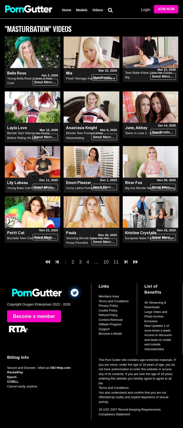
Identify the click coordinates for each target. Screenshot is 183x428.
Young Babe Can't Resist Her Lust (30, 188)
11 (116, 261)
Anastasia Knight (81, 128)
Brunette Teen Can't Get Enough (29, 238)
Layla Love (17, 128)
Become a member (34, 316)
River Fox (133, 182)
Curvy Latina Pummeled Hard (86, 188)
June (129, 128)
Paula (71, 233)
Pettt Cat (16, 233)
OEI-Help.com (60, 368)
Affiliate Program (110, 324)
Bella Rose (16, 73)
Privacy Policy (108, 305)
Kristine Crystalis (141, 233)
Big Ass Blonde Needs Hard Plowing (150, 188)
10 (106, 261)
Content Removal (110, 320)
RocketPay (15, 372)
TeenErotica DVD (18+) (105, 77)
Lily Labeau (17, 182)
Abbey (141, 128)
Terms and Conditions (114, 301)
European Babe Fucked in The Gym (149, 238)
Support (104, 329)
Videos (97, 10)
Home (66, 10)
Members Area (109, 296)
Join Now (166, 9)
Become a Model (110, 333)
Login (145, 10)
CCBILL (13, 381)
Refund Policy (108, 315)
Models (81, 10)
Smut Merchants (46, 82)
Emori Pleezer (78, 182)
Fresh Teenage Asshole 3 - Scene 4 (90, 78)
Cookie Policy (108, 310)
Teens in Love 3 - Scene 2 (143, 133)
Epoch (12, 377)
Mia (69, 73)
